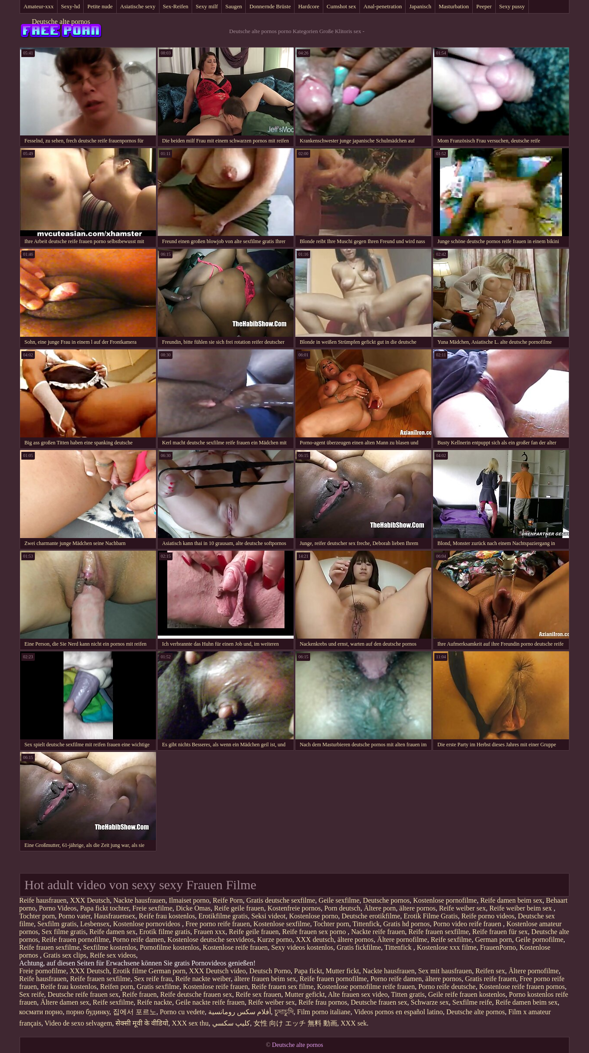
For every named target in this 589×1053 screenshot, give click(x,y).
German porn (493, 939)
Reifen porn (116, 986)
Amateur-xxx (39, 6)
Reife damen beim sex (511, 900)
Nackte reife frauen (378, 931)
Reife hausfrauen (43, 900)
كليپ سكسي (231, 1023)
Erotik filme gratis (164, 931)
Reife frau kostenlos (167, 916)
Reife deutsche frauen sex (196, 994)
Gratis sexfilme (158, 986)
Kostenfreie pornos (294, 908)
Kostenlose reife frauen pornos (522, 986)
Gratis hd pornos (406, 924)
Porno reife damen (138, 939)
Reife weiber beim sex (521, 908)
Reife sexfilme (451, 939)
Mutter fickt (342, 971)
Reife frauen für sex (500, 931)
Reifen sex (490, 971)
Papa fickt (308, 971)
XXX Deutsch (90, 900)
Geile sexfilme (338, 900)
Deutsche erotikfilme (371, 916)
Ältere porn (380, 908)
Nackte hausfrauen (139, 900)
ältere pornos (417, 908)
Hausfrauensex (114, 916)
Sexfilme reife (472, 1002)
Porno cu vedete (182, 1012)
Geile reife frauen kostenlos (466, 994)
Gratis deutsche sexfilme (280, 900)
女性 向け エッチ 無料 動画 (295, 1023)
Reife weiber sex (462, 908)
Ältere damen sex (65, 1002)
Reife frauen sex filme (282, 986)
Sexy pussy (512, 6)
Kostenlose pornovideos (147, 924)
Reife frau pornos (322, 1002)
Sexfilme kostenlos (109, 947)
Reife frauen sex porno (315, 931)
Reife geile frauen (239, 908)
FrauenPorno (498, 947)
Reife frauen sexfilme (439, 931)
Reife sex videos (113, 955)
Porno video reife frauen (468, 924)
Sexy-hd (70, 6)
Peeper (483, 6)
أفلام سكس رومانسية (239, 1012)
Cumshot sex (341, 6)
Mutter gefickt (305, 994)
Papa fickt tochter (104, 908)
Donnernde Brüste (270, 6)
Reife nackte (154, 1002)
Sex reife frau (153, 978)
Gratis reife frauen (490, 978)
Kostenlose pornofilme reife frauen (366, 986)
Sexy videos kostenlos (302, 947)
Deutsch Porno (270, 971)
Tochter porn (37, 916)
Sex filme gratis (64, 931)
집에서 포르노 (134, 1012)
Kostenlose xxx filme (447, 947)
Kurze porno (274, 939)
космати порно (41, 1012)
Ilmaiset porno (189, 900)
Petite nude (99, 6)
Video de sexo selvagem (78, 1023)
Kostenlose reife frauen (235, 947)
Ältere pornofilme (402, 939)
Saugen (233, 6)
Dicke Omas (193, 908)
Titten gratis (408, 994)
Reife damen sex (112, 931)
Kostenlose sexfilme (282, 924)
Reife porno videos (488, 916)
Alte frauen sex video (358, 994)
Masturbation (454, 6)
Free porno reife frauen (218, 924)
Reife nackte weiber (203, 978)
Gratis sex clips (65, 955)
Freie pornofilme (42, 971)
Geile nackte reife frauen (210, 1002)
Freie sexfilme (152, 908)
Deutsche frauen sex (379, 1002)
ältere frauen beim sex (265, 978)
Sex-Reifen (175, 6)
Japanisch (420, 6)
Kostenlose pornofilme (445, 900)
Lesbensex (95, 924)
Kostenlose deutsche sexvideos (210, 939)
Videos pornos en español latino (398, 1012)
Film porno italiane (324, 1012)
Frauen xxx (209, 931)
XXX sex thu (190, 1023)
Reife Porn (228, 900)
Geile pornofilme (539, 939)
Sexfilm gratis (57, 924)
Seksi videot (268, 916)
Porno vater (74, 916)
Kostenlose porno (313, 916)
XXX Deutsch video (217, 971)
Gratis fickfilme (359, 947)
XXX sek (354, 1023)
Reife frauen (139, 994)
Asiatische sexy (138, 6)
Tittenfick (366, 924)
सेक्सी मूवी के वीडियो (141, 1023)
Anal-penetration (382, 6)
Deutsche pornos (386, 900)
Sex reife (31, 994)
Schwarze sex (430, 1002)
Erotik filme (130, 971)
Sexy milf (207, 6)
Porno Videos (57, 908)
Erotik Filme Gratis (431, 916)
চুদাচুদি (284, 1012)
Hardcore (308, 6)
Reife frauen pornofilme (75, 939)
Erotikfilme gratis (222, 916)
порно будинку (87, 1012)
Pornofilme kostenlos (169, 947)
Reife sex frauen (258, 994)
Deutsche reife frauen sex (82, 994)
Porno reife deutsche (447, 986)
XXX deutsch (315, 939)
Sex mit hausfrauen (445, 971)
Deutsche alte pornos (61, 21)
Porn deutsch (342, 908)
